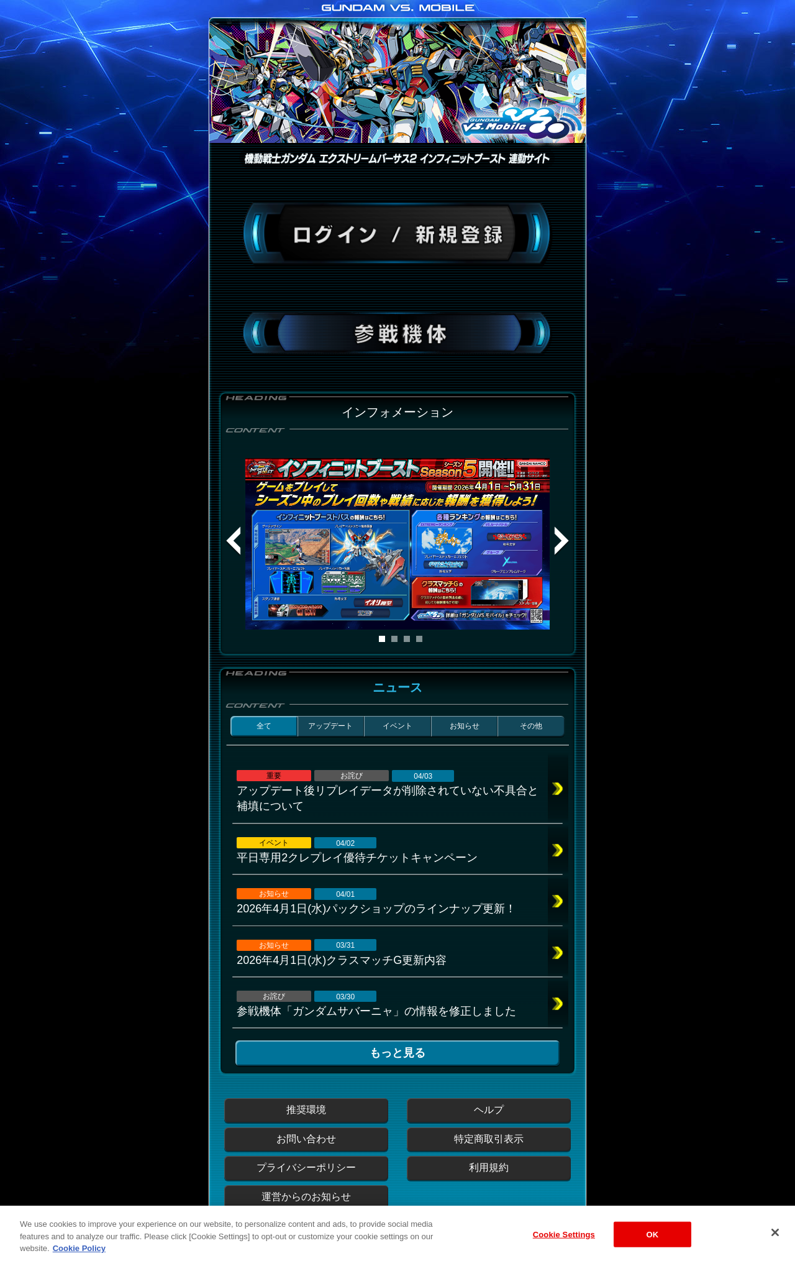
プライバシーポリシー (306, 1167)
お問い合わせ (306, 1139)
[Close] (775, 1243)
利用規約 (489, 1167)
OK (652, 1244)
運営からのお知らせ (306, 1196)
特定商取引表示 (489, 1139)
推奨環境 (306, 1109)
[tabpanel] (397, 544)
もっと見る (397, 1053)
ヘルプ (489, 1109)
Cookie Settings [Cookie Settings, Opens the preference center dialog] (564, 1244)
